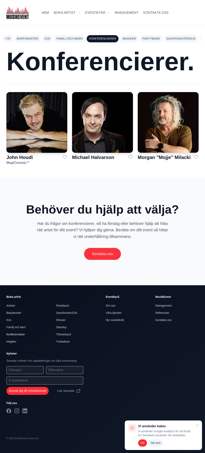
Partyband (151, 38)
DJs (47, 38)
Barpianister (27, 38)
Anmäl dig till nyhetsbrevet (27, 390)
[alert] (163, 435)
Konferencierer (102, 38)
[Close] (197, 425)
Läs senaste (69, 390)
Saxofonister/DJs (181, 38)
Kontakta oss (102, 255)
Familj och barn (69, 38)
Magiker (129, 38)
